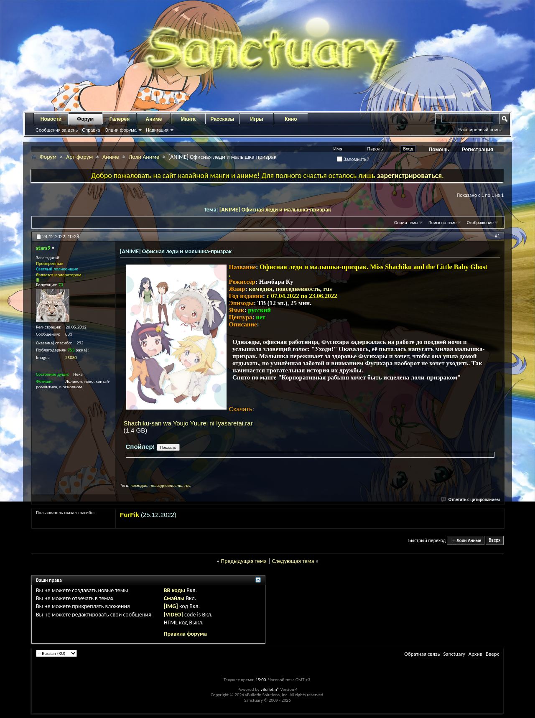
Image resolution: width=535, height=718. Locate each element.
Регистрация (477, 150)
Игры (256, 119)
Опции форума (120, 129)
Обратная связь (422, 654)
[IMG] (171, 606)
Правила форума (185, 633)
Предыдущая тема (243, 561)
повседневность (297, 288)
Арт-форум (79, 156)
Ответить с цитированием (470, 499)
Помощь (439, 150)
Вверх (494, 540)
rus (327, 288)
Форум (85, 119)
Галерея (120, 119)
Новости (51, 119)
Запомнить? (353, 159)
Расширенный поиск (480, 129)
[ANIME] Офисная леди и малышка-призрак (275, 209)
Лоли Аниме (144, 156)
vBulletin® (269, 689)
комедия (261, 288)
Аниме (154, 119)
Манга (188, 119)
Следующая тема (293, 561)
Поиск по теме (442, 222)
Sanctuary (454, 654)
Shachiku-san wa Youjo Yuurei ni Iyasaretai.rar (188, 423)
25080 (71, 357)
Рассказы (222, 119)
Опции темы (406, 222)
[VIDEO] (173, 614)
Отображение (480, 222)
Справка (91, 129)
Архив (475, 654)
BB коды (174, 590)
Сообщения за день (57, 129)
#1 (497, 236)
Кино (291, 119)
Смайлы (174, 598)
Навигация (157, 129)
